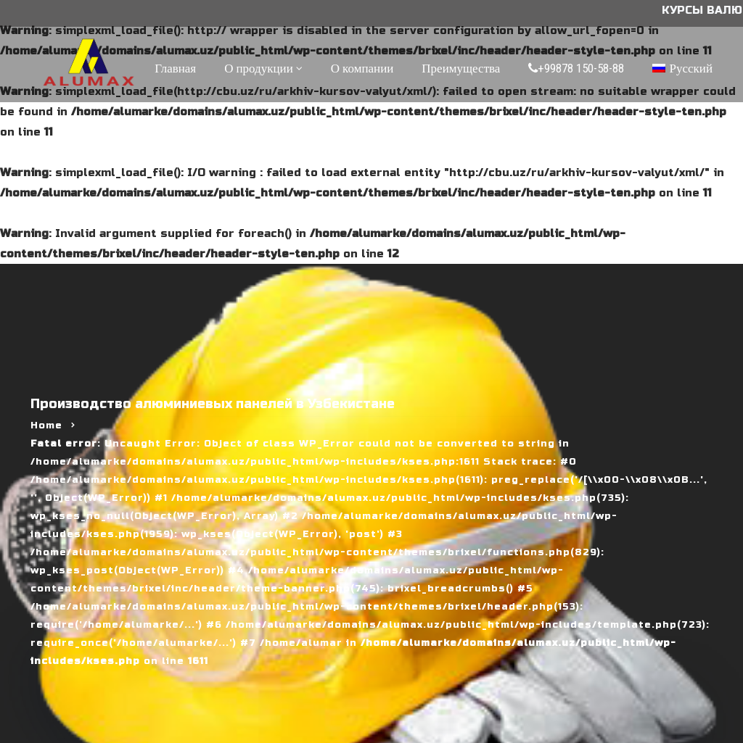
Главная (175, 68)
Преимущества (461, 68)
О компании (362, 68)
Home (46, 425)
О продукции (258, 68)
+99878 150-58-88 (576, 68)
